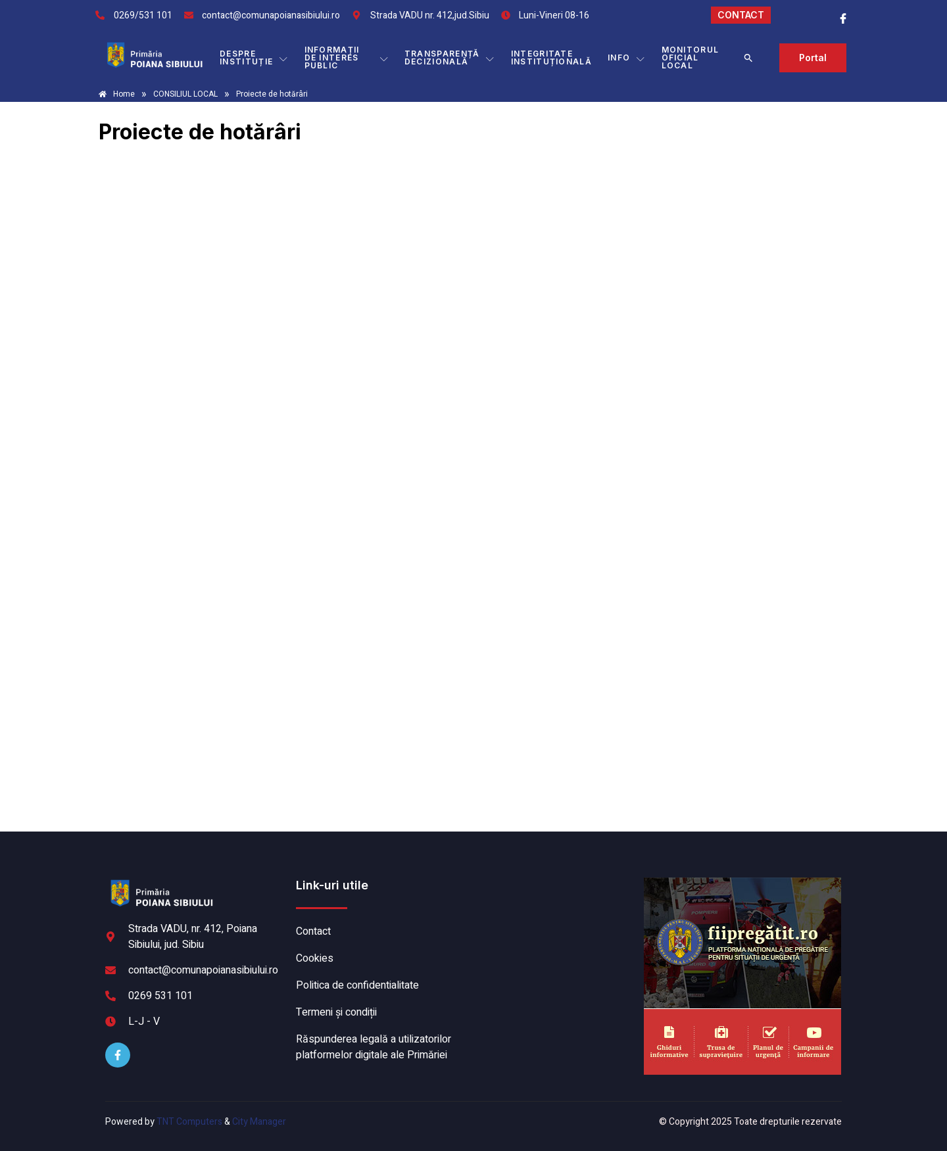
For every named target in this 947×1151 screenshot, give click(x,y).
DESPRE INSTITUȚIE (254, 57)
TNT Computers (189, 1122)
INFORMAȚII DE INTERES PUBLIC (346, 57)
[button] (748, 57)
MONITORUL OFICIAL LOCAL (690, 57)
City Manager (259, 1122)
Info (627, 58)
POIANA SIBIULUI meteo (556, 927)
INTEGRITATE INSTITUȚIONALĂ (551, 57)
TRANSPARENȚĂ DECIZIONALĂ (449, 57)
